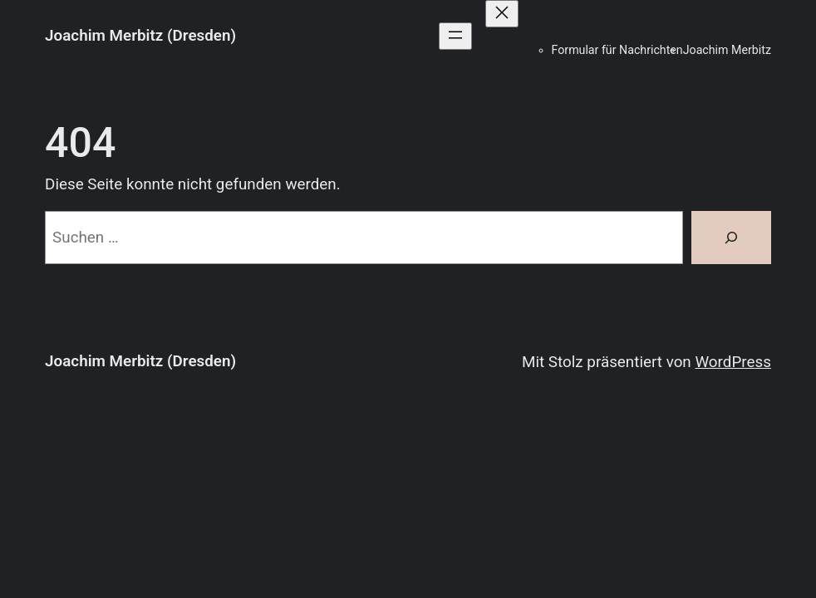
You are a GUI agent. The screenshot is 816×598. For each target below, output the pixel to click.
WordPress (732, 362)
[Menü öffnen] (455, 36)
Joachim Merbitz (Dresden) (140, 36)
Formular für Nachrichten (617, 49)
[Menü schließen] (502, 13)
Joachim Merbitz (727, 49)
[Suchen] (731, 237)
